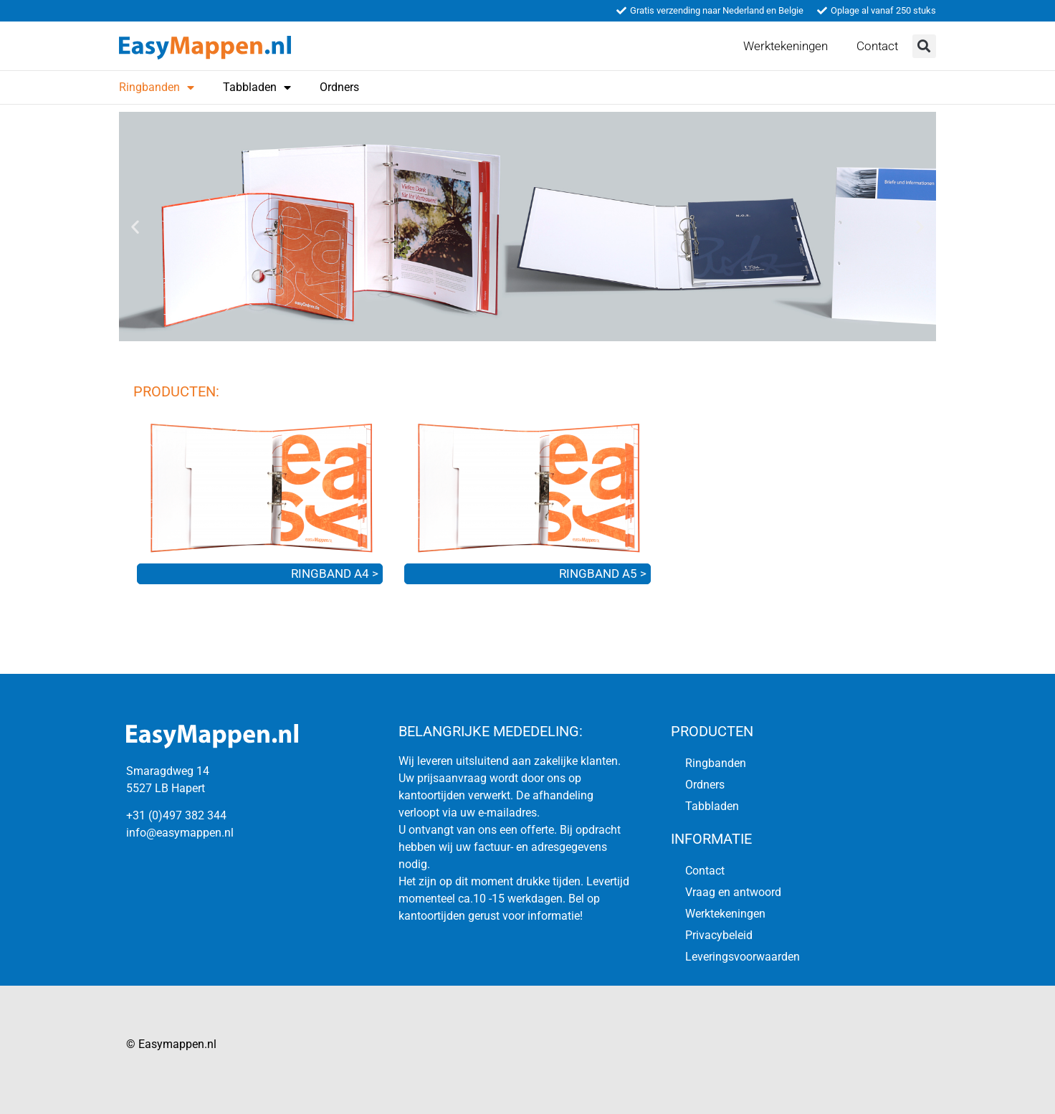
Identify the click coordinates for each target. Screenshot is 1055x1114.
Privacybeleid (719, 935)
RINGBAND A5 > (602, 573)
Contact (877, 46)
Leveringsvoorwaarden (742, 956)
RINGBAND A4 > (334, 573)
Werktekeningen (785, 46)
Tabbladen (257, 87)
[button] (924, 46)
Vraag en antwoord (733, 892)
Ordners (339, 87)
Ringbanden (156, 87)
